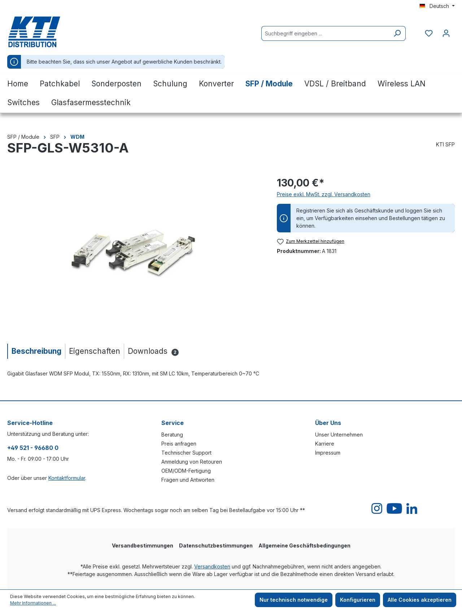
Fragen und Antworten (187, 480)
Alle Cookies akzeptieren (420, 600)
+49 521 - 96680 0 (32, 447)
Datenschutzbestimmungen (216, 545)
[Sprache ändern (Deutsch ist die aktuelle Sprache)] (437, 6)
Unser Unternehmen (339, 434)
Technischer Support (186, 453)
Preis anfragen (178, 444)
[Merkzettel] (428, 33)
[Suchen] (397, 33)
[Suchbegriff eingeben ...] (325, 33)
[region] (135, 253)
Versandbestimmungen (142, 545)
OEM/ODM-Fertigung (186, 471)
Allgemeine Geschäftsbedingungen (304, 545)
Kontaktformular (66, 478)
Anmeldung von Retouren (191, 462)
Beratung (172, 434)
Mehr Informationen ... (33, 603)
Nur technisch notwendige (294, 600)
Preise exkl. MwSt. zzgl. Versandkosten (323, 194)
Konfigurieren (357, 600)
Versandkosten (212, 566)
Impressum (327, 453)
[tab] (36, 351)
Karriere (324, 444)
